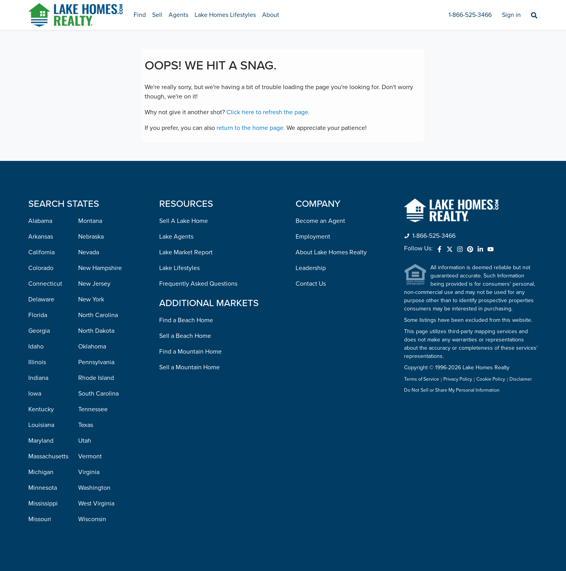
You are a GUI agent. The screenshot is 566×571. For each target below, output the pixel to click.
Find (140, 15)
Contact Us (311, 284)
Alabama (40, 221)
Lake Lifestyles (179, 268)
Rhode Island (96, 378)
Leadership (311, 268)
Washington (94, 488)
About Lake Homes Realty (331, 252)
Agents (178, 15)
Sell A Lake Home (183, 221)
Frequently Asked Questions (198, 284)
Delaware (41, 299)
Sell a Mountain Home (189, 367)
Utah (84, 441)
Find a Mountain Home (190, 352)
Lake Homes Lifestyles (225, 15)
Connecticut (45, 284)
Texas (85, 425)
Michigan (40, 472)
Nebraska (91, 237)
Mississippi (43, 503)
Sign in (511, 15)
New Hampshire (100, 268)
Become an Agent (320, 221)
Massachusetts (48, 456)
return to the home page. (251, 128)
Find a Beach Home (186, 320)
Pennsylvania (96, 362)
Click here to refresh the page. (268, 112)
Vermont (90, 456)
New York (91, 299)
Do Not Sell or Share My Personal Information (452, 390)
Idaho (36, 346)
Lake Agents (176, 237)
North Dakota (96, 331)
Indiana (38, 378)
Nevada (88, 252)
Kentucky (41, 409)
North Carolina (98, 315)
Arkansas (40, 237)
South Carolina (98, 394)
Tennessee (93, 409)
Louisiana (41, 425)
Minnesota (42, 488)
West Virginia (96, 503)
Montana (90, 221)
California (41, 252)
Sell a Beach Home (185, 336)
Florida (37, 315)
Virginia (88, 472)
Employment (313, 237)
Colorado (40, 268)
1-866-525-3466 (470, 15)
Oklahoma (92, 346)
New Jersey (94, 284)
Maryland (40, 441)
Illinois (37, 362)
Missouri (39, 519)
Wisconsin (92, 519)
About (270, 15)
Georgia (39, 331)
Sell (157, 15)
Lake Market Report (186, 252)
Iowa (34, 394)
